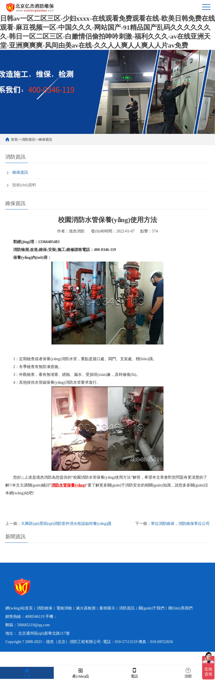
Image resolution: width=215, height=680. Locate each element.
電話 (134, 672)
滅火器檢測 (85, 608)
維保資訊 (45, 139)
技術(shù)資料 (24, 185)
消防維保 (44, 608)
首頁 (14, 139)
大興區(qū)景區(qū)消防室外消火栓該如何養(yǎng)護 (66, 523)
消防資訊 (28, 139)
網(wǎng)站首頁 (18, 608)
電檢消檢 (64, 608)
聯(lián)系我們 (180, 608)
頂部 (188, 672)
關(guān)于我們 (152, 608)
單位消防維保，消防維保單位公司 (180, 523)
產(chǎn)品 (80, 672)
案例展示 (107, 608)
